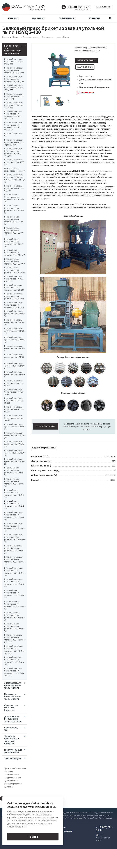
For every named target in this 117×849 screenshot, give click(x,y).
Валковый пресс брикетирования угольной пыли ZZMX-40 (14, 198)
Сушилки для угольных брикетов (11, 707)
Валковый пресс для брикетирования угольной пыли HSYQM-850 (14, 583)
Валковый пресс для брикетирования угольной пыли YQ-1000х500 (13, 126)
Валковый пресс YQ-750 (13, 135)
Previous (38, 102)
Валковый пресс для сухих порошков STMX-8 (14, 357)
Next (68, 102)
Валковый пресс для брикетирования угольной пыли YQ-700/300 (13, 152)
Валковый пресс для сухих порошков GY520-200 (14, 452)
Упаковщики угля (12, 758)
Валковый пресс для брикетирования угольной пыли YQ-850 (14, 296)
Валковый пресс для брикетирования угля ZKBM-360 (13, 105)
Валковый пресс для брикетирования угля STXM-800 (13, 61)
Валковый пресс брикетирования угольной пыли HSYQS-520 (14, 493)
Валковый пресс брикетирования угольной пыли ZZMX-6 (14, 270)
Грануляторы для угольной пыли (13, 751)
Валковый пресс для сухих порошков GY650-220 (14, 444)
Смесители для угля (12, 728)
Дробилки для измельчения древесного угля (12, 718)
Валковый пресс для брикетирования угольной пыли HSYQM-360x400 (14, 649)
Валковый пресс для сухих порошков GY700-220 (14, 461)
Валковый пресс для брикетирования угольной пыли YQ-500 (14, 70)
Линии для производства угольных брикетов (11, 740)
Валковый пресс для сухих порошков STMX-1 (14, 374)
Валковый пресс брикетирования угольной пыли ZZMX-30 (14, 209)
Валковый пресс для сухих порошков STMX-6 (14, 348)
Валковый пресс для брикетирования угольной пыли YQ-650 (14, 304)
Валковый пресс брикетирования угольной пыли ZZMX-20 (14, 220)
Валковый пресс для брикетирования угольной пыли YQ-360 (14, 79)
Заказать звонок (103, 7)
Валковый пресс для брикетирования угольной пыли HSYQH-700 (14, 538)
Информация (67, 18)
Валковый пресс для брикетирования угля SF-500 (13, 400)
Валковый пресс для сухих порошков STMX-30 (14, 313)
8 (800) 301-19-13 (79, 7)
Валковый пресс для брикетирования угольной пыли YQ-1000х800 (13, 115)
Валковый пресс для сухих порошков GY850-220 (14, 426)
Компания (38, 18)
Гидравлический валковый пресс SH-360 (14, 169)
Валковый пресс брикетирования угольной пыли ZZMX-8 (14, 252)
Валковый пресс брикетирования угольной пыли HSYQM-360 (14, 627)
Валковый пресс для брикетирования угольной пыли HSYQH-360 (14, 571)
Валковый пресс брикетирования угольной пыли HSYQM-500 (14, 616)
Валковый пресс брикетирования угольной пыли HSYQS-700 (14, 482)
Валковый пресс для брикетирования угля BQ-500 (13, 188)
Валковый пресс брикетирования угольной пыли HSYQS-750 (14, 471)
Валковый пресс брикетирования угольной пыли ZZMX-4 (14, 261)
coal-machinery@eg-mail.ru (103, 837)
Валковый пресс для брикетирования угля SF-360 (13, 409)
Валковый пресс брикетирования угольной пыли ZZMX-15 (14, 231)
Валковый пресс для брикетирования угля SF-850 (13, 383)
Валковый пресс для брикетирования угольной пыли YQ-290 (14, 287)
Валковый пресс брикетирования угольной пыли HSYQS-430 (14, 505)
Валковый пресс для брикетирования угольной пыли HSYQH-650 (14, 549)
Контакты (94, 18)
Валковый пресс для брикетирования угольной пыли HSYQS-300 (14, 516)
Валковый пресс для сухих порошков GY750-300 (14, 435)
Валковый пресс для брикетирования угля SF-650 (13, 391)
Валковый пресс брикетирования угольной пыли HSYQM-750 (14, 594)
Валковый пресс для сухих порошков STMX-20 (14, 322)
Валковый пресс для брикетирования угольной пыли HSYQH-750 (14, 527)
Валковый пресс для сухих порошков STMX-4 (14, 365)
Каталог (14, 18)
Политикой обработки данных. (98, 818)
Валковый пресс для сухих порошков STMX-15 (14, 331)
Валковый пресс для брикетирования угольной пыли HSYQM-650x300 (14, 638)
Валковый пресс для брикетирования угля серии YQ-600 (13, 142)
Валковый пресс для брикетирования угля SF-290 (13, 418)
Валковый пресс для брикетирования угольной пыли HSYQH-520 (14, 560)
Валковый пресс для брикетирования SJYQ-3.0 (14, 162)
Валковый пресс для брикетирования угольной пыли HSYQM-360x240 (14, 661)
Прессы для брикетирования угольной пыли (12, 696)
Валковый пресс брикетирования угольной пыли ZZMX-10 (14, 242)
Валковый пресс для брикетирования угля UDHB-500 (13, 278)
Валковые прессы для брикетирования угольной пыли (13, 49)
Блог (64, 827)
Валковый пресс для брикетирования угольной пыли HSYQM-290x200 (14, 672)
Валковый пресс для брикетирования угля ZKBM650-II (13, 96)
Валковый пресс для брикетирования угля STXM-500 (13, 87)
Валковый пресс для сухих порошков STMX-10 (14, 339)
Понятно (33, 836)
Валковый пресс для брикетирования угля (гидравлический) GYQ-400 (14, 178)
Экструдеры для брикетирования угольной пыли (12, 685)
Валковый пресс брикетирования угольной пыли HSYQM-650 (14, 605)
